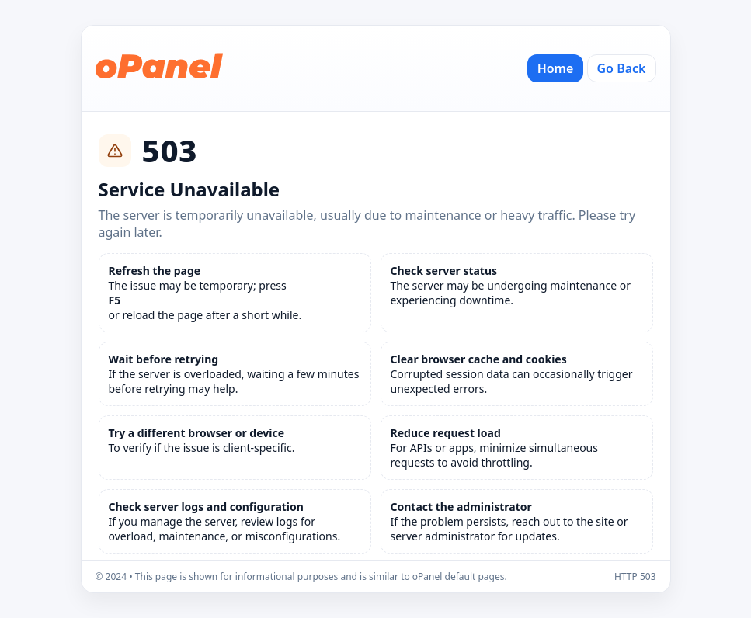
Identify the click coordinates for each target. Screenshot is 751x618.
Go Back (621, 68)
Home (555, 68)
